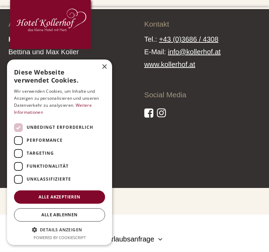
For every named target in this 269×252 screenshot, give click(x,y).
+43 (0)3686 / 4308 (189, 39)
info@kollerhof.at (194, 52)
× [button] (104, 67)
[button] (59, 229)
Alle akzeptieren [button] (59, 197)
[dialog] (59, 152)
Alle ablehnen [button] (59, 215)
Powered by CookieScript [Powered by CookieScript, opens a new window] (60, 237)
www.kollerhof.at (169, 64)
